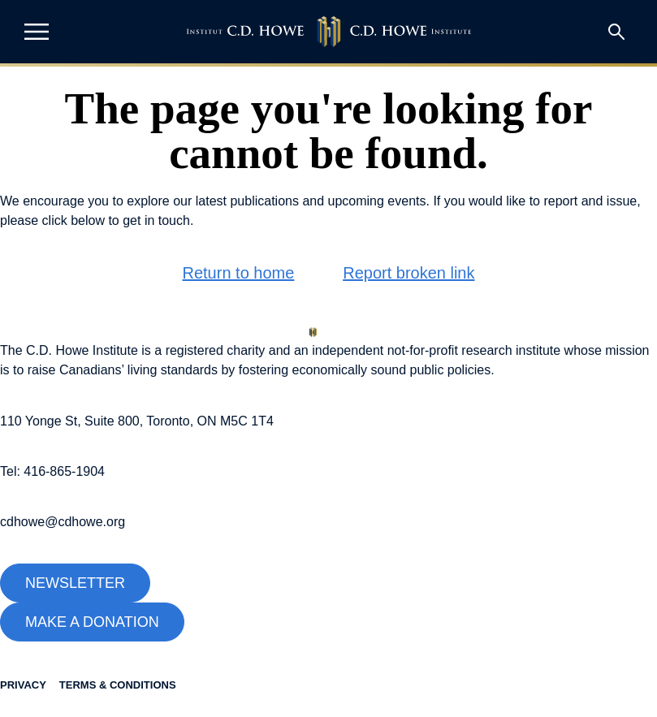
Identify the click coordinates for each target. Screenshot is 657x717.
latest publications (247, 201)
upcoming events (377, 201)
